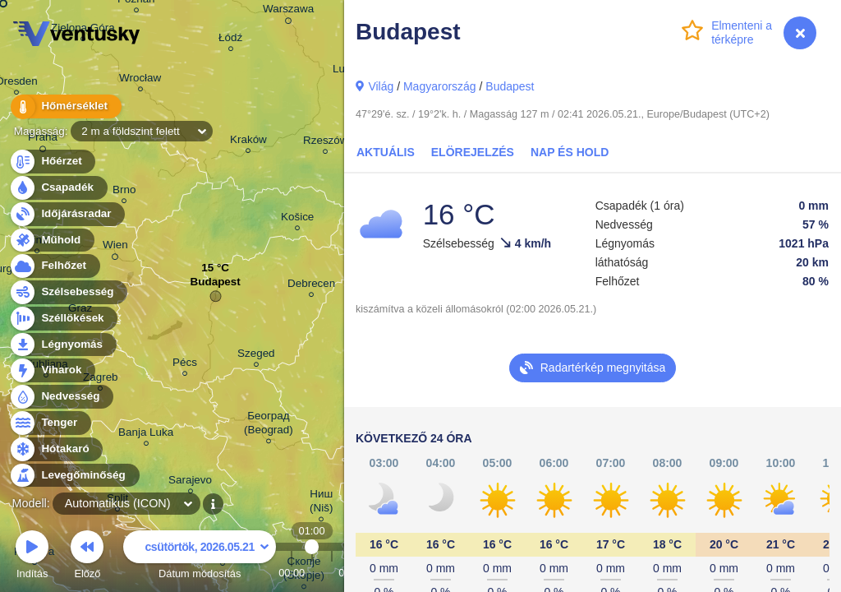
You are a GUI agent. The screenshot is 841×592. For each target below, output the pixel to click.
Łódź (230, 40)
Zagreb (100, 379)
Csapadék (58, 188)
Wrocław (140, 80)
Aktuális (385, 152)
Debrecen (311, 285)
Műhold (51, 240)
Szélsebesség (68, 292)
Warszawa (288, 11)
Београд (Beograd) (268, 425)
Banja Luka (145, 434)
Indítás (32, 557)
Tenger (49, 423)
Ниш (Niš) (321, 503)
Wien (115, 247)
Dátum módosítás (199, 557)
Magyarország (439, 86)
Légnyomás (62, 345)
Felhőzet (54, 266)
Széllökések (63, 319)
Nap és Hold (570, 152)
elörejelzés (472, 152)
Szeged (256, 355)
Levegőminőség (74, 476)
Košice (297, 219)
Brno (124, 192)
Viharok (52, 370)
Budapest (509, 86)
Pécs (184, 364)
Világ (380, 86)
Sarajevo (190, 482)
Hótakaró (56, 449)
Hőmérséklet (65, 106)
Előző (87, 557)
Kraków (248, 141)
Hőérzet (52, 161)
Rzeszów (325, 142)
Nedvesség (60, 397)
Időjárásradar (67, 214)
